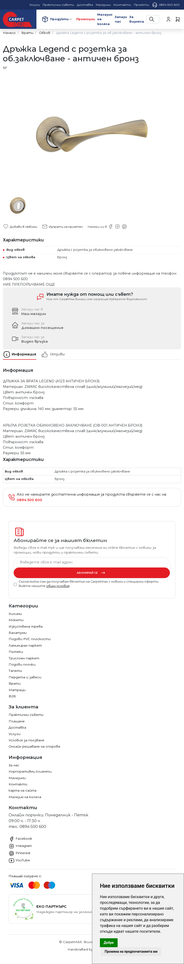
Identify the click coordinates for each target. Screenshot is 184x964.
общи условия (57, 586)
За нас (14, 765)
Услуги (14, 734)
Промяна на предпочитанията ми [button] (131, 951)
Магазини (17, 778)
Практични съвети (26, 715)
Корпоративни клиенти (30, 771)
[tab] (22, 354)
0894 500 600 (166, 5)
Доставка (17, 727)
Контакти (18, 784)
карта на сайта (22, 790)
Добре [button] (109, 943)
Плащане (17, 721)
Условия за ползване (26, 740)
